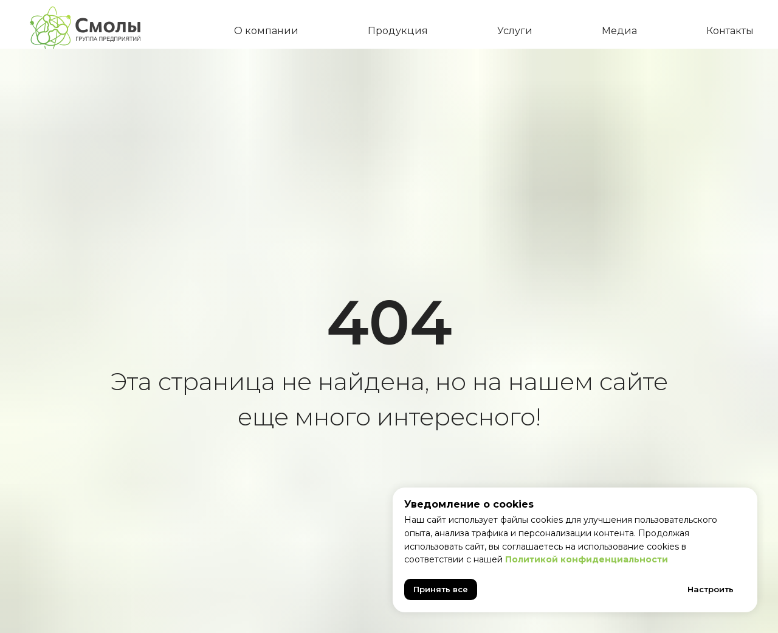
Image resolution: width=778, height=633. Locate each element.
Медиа (619, 31)
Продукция (398, 31)
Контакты (730, 31)
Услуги (514, 31)
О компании (266, 31)
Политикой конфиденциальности (586, 559)
